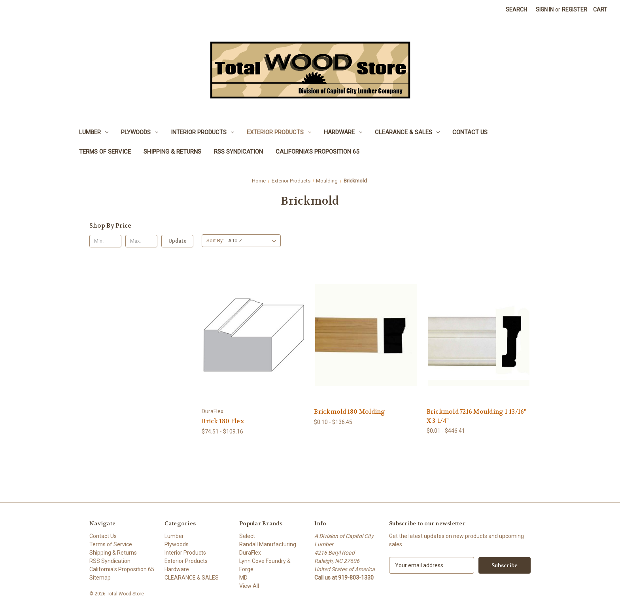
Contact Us (470, 132)
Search (516, 9)
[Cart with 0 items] (600, 9)
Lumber (93, 132)
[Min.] (105, 241)
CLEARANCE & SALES (407, 132)
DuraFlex (250, 552)
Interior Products (202, 132)
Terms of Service (105, 151)
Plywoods (139, 132)
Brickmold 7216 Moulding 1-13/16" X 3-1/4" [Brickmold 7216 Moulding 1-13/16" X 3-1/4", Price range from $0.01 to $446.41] (476, 416)
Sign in (545, 9)
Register (574, 9)
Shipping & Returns (172, 151)
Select (247, 536)
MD (243, 577)
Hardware (343, 132)
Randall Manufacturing (267, 544)
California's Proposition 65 (317, 151)
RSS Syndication (238, 151)
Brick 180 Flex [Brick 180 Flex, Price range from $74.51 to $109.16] (223, 421)
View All (249, 586)
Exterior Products (279, 132)
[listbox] (253, 241)
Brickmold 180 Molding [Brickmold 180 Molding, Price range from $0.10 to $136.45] (349, 412)
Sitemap (100, 577)
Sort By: (215, 240)
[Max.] (141, 241)
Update (177, 241)
